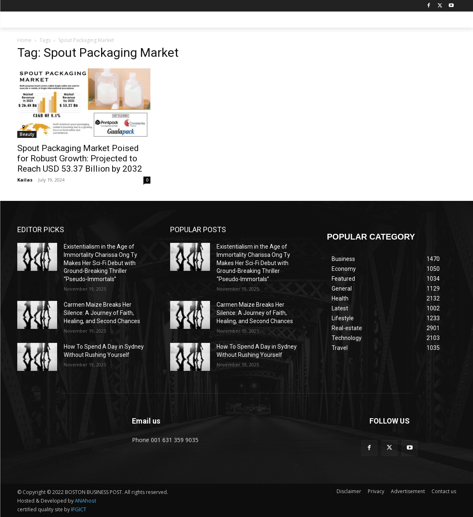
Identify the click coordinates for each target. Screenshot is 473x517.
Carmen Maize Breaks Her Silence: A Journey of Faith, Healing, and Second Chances (102, 312)
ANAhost (85, 500)
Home (24, 40)
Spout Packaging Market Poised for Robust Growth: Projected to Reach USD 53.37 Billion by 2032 (79, 158)
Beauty (27, 134)
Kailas (24, 180)
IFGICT (78, 509)
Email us (146, 421)
